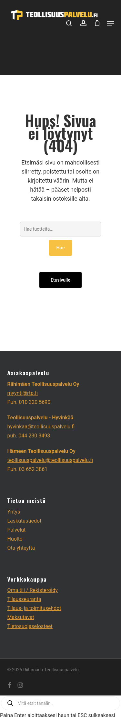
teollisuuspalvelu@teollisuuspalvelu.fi (50, 460)
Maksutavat (20, 617)
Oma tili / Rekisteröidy (32, 590)
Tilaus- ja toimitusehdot (34, 608)
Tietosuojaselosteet (30, 626)
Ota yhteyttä (21, 548)
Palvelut (16, 530)
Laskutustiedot (24, 521)
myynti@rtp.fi (22, 393)
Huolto (15, 539)
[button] (110, 23)
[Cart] (97, 23)
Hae (60, 248)
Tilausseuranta (24, 599)
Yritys (13, 512)
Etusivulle (60, 280)
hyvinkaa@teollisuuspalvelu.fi (41, 427)
